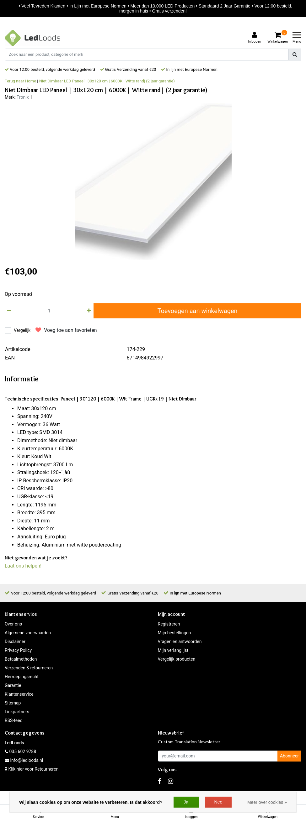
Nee (218, 801)
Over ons (13, 623)
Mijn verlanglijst (173, 650)
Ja (186, 801)
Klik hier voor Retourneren (33, 769)
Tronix (23, 97)
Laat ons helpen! (23, 566)
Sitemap (13, 702)
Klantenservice (19, 694)
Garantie (13, 685)
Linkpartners (17, 711)
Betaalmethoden (21, 659)
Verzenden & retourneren (29, 667)
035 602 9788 (20, 751)
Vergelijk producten (177, 659)
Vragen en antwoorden (180, 641)
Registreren (169, 623)
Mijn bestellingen (174, 632)
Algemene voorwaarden (28, 632)
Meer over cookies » (267, 802)
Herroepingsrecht (22, 676)
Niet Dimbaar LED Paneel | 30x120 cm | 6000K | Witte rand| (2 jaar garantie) (107, 81)
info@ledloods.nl (24, 760)
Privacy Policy (18, 650)
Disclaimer (15, 641)
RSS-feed (14, 720)
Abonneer (289, 755)
